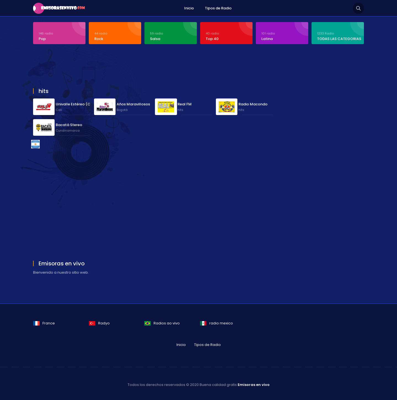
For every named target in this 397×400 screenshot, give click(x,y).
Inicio (189, 8)
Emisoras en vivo (254, 384)
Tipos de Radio (218, 8)
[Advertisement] (167, 66)
